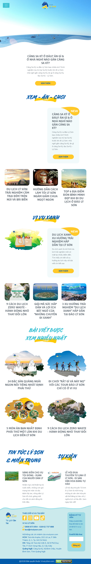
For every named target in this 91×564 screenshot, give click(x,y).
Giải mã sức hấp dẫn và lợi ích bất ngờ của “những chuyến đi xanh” (45, 310)
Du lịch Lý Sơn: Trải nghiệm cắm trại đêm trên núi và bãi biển (17, 194)
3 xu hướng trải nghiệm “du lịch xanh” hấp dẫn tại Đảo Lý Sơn (74, 309)
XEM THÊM (45, 83)
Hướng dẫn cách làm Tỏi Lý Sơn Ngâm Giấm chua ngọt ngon (45, 194)
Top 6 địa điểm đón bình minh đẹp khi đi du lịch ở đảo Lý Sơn (74, 198)
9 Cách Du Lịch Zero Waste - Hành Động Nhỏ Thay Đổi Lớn (17, 309)
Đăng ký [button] (76, 545)
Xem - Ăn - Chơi (45, 97)
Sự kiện (67, 456)
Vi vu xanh (45, 217)
